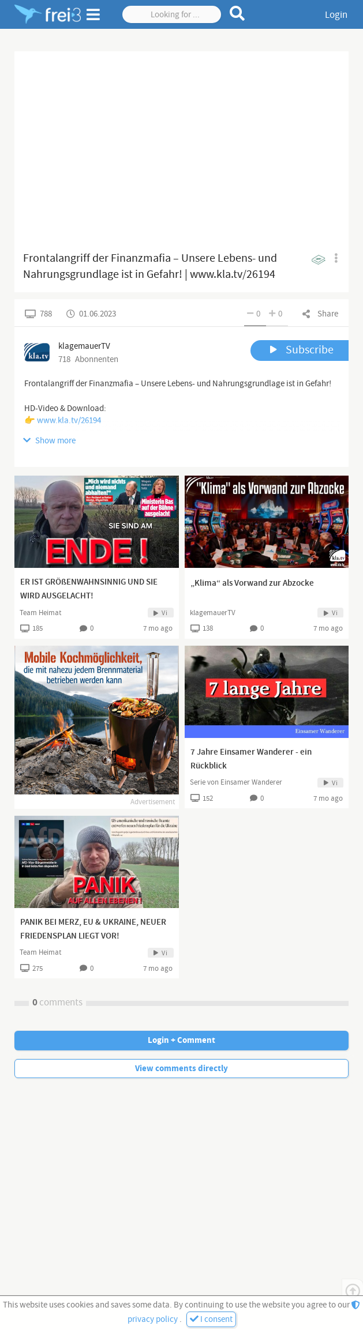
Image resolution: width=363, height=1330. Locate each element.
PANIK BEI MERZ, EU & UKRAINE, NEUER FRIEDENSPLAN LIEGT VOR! (93, 929)
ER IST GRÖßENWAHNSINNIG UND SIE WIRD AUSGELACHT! (89, 589)
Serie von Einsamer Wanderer (236, 782)
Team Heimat (40, 612)
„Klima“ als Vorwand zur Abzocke (252, 583)
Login (336, 15)
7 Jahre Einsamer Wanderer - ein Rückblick (251, 759)
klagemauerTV (212, 612)
